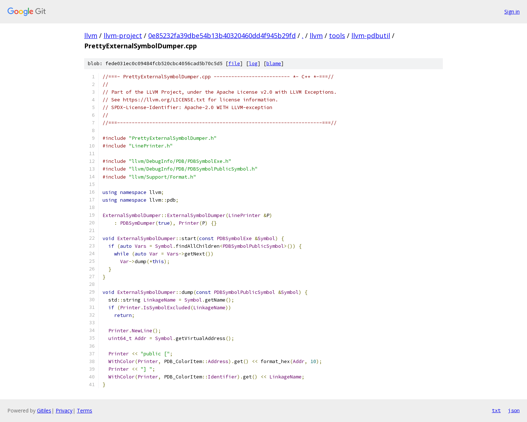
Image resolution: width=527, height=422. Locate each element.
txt (496, 410)
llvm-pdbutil (370, 35)
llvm (90, 35)
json (514, 410)
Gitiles (44, 410)
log (253, 63)
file (234, 63)
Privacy (64, 410)
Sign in (512, 11)
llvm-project (123, 35)
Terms (84, 410)
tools (337, 35)
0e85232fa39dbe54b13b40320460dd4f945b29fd (222, 35)
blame (273, 63)
